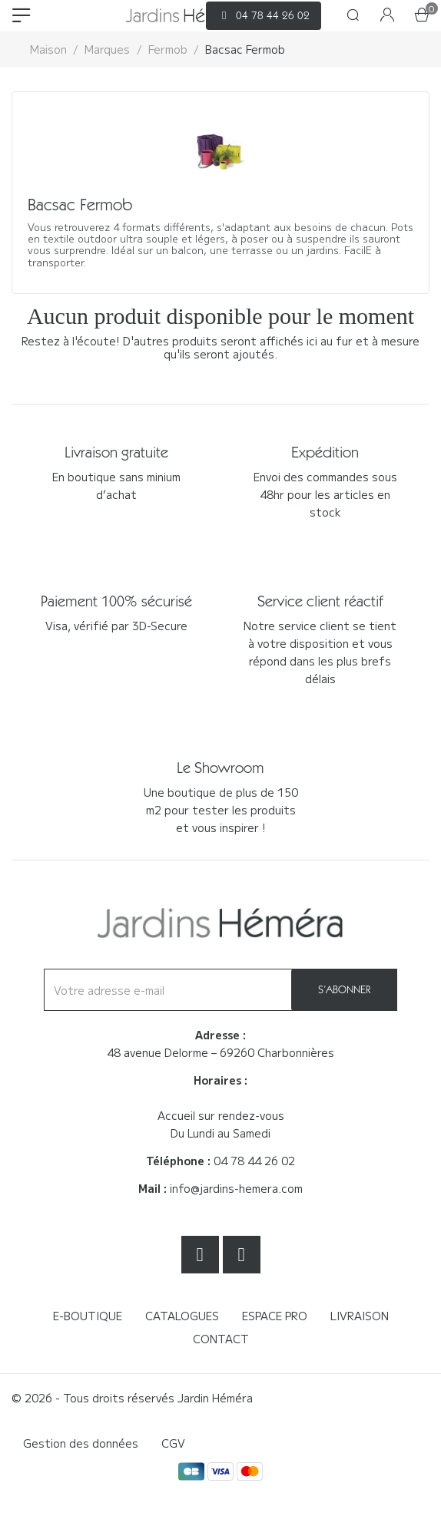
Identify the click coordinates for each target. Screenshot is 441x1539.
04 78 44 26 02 (254, 1160)
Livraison (359, 1315)
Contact (221, 1338)
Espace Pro (274, 1315)
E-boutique (87, 1315)
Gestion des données (80, 1443)
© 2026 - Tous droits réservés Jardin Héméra (132, 1397)
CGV (173, 1443)
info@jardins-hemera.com (236, 1188)
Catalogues (182, 1315)
